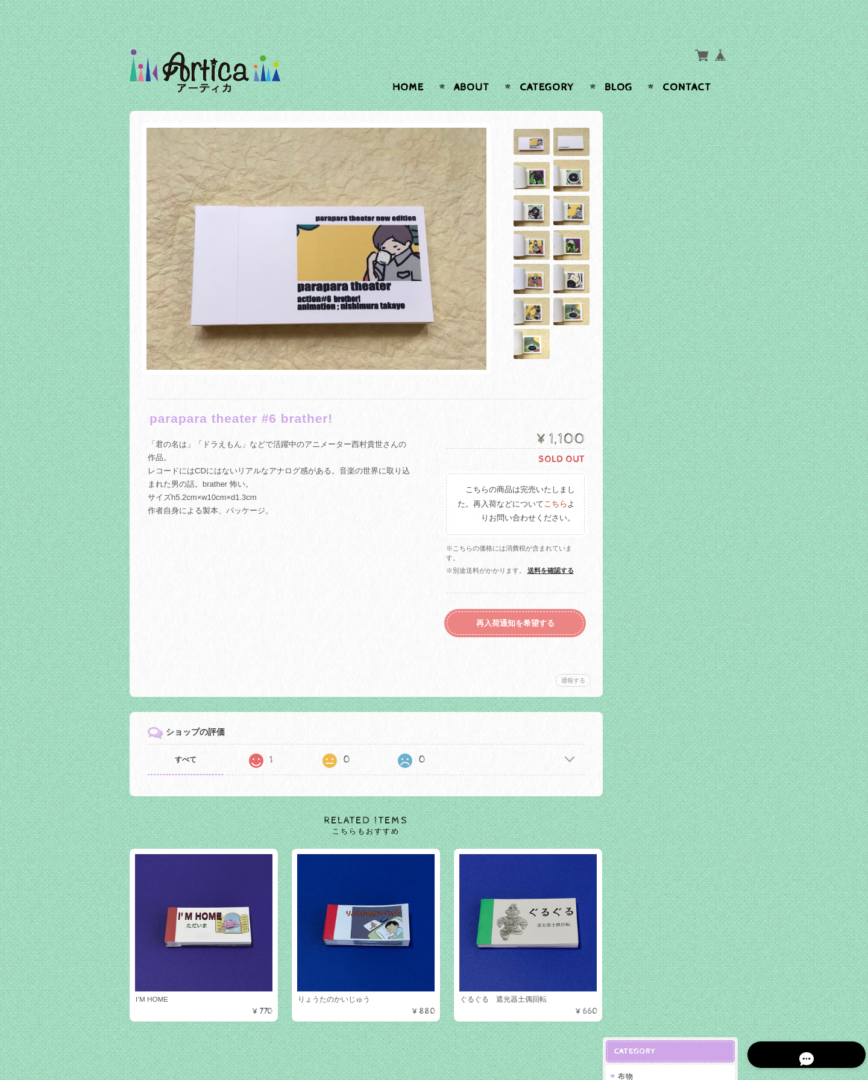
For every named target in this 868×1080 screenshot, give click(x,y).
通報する (570, 657)
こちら (552, 480)
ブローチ (645, 355)
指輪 (637, 316)
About (471, 64)
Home (408, 64)
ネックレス (648, 374)
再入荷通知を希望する (512, 599)
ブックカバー (652, 186)
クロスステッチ (656, 167)
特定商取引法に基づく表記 (673, 557)
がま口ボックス (654, 420)
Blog (618, 64)
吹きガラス (648, 273)
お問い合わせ (651, 509)
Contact (686, 64)
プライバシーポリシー (666, 533)
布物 (635, 126)
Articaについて (653, 485)
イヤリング (648, 336)
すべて (186, 736)
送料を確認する (547, 547)
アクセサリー (650, 295)
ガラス (638, 232)
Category (547, 64)
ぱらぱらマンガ (654, 208)
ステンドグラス (656, 253)
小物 (637, 148)
